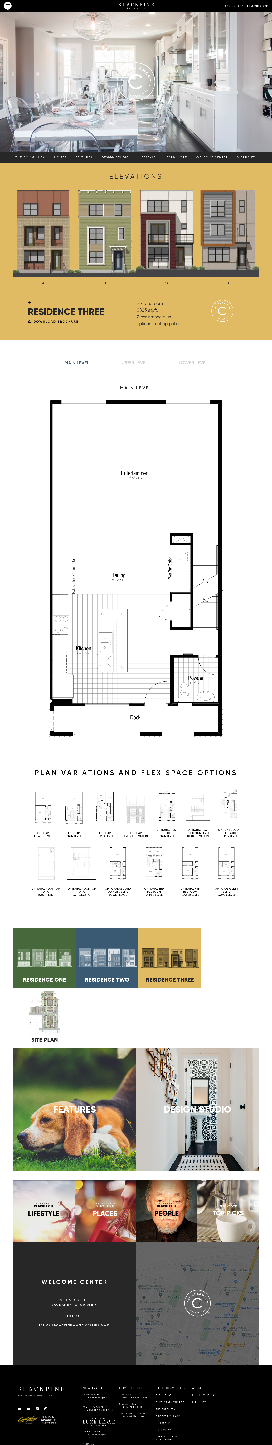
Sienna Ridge (131, 1347)
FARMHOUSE (164, 1336)
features (83, 157)
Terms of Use (125, 1427)
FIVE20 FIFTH (99, 1375)
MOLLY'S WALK (165, 1371)
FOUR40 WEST (99, 1339)
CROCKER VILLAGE (168, 1357)
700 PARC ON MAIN (98, 1349)
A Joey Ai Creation (142, 1427)
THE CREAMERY (166, 1350)
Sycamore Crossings (132, 1356)
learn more (176, 157)
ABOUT (197, 1329)
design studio (115, 157)
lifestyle (147, 157)
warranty (247, 157)
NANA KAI (95, 1386)
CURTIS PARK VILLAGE (170, 1343)
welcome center (212, 157)
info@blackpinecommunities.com (74, 1266)
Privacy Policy (86, 1427)
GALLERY (199, 1343)
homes (60, 157)
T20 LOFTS (135, 1337)
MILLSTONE (163, 1364)
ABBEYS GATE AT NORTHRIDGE (166, 1379)
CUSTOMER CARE (205, 1336)
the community (30, 157)
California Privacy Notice (106, 1427)
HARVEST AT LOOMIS (169, 1387)
